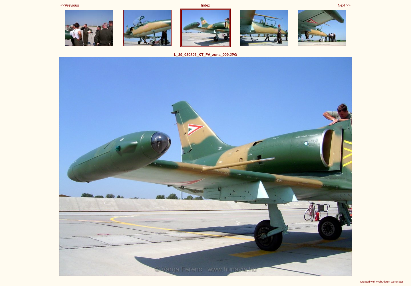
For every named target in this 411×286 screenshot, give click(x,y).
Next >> (344, 5)
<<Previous (70, 5)
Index (205, 5)
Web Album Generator (389, 281)
